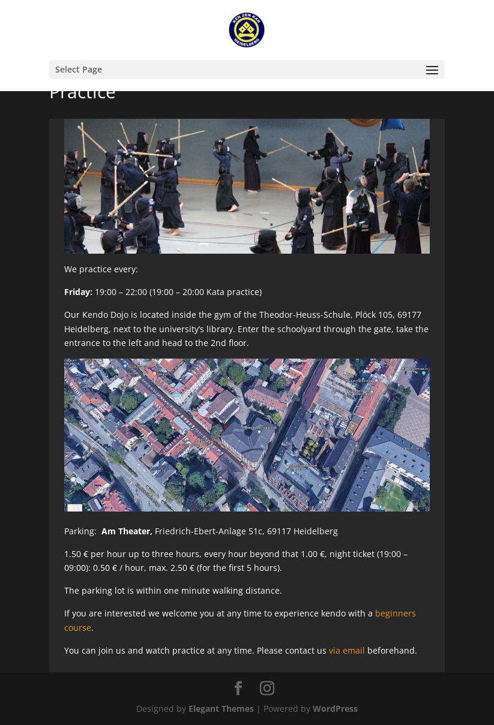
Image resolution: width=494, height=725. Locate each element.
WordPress (335, 708)
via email (347, 650)
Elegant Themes (221, 708)
